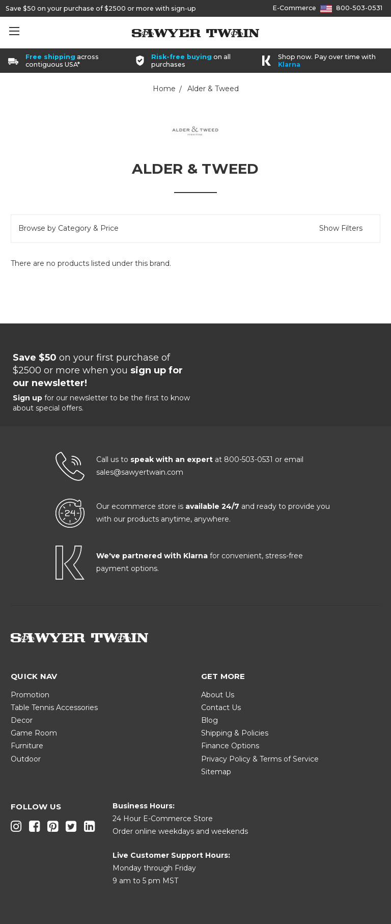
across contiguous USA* (62, 60)
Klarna (289, 64)
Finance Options (230, 745)
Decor (22, 720)
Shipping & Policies (234, 733)
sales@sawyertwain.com (139, 472)
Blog (209, 720)
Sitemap (216, 771)
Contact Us (221, 707)
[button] (195, 228)
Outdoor (26, 759)
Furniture (27, 745)
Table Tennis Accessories (54, 707)
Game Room (34, 733)
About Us (217, 694)
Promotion (30, 694)
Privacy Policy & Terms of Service (260, 759)
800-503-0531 (359, 8)
